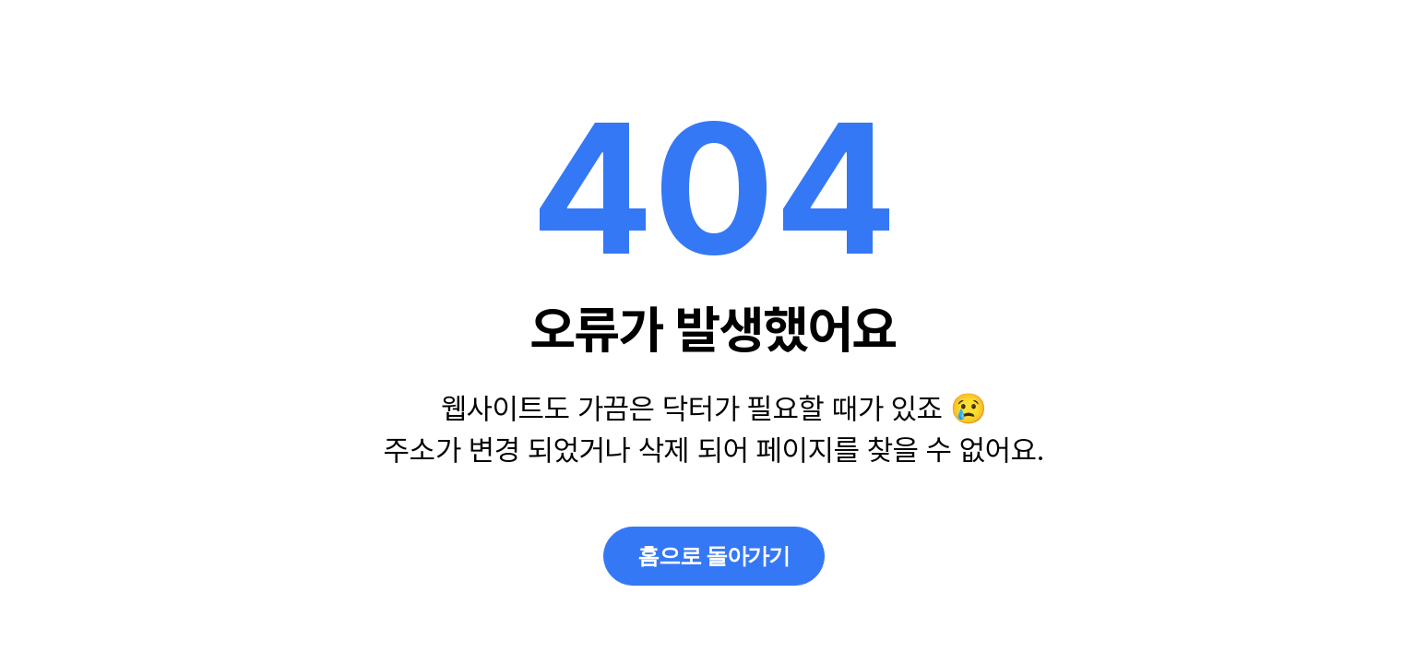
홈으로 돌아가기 (713, 555)
